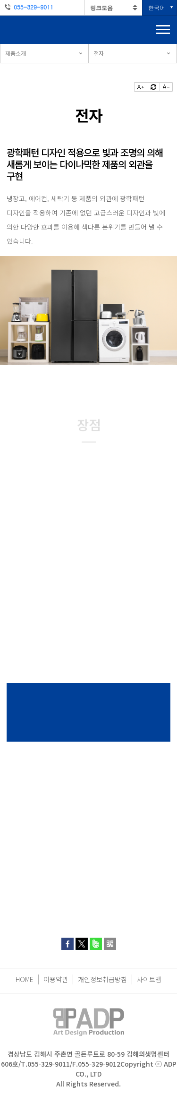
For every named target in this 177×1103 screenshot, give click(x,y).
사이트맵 (149, 979)
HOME (25, 979)
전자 (98, 53)
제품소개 (15, 53)
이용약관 (55, 979)
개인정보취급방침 (102, 979)
